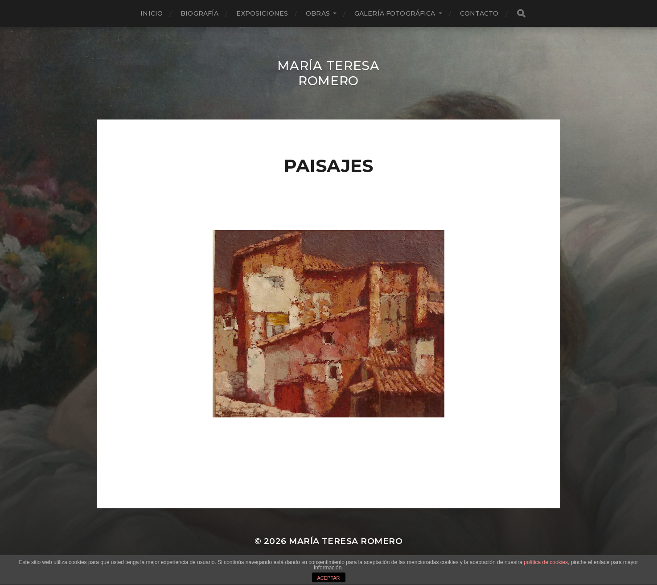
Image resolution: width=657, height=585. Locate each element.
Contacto (479, 13)
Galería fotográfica (394, 13)
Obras (318, 13)
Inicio (151, 13)
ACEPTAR (328, 578)
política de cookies (546, 562)
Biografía (199, 13)
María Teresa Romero (328, 73)
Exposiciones (262, 13)
